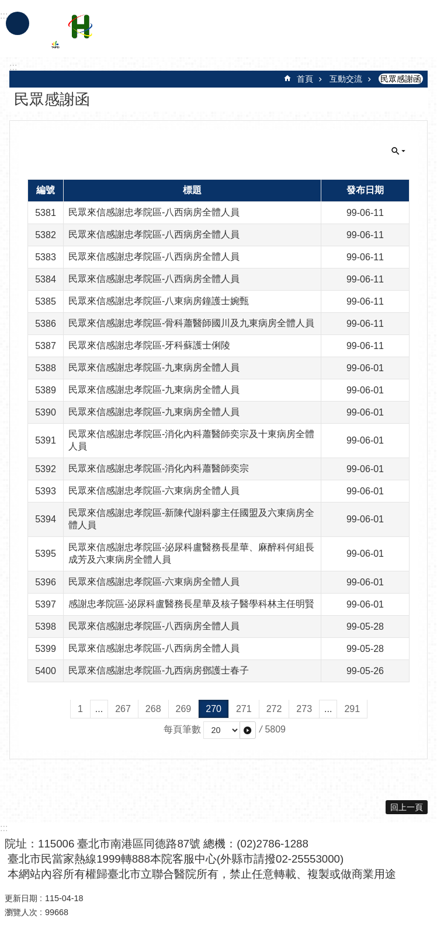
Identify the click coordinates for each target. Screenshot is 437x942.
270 (213, 709)
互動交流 (346, 78)
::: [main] (13, 67)
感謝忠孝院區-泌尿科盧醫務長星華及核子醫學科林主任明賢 (191, 604)
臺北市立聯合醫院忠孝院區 (153, 34)
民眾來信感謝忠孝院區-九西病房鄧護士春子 (158, 670)
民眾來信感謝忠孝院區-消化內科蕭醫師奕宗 (158, 468)
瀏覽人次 (21, 912)
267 (123, 709)
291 (352, 709)
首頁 (305, 78)
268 (153, 709)
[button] (248, 730)
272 (274, 709)
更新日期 (21, 898)
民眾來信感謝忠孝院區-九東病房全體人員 (154, 367)
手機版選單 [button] (17, 23)
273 (304, 709)
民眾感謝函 (400, 78)
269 (184, 709)
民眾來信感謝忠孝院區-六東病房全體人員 (154, 491)
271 (244, 709)
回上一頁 (406, 807)
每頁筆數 (182, 729)
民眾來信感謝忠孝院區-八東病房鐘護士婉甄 (158, 301)
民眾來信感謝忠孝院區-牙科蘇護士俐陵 (149, 345)
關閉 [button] (398, 151)
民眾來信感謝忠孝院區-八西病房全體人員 (154, 212)
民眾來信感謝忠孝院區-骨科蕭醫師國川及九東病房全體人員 (191, 323)
